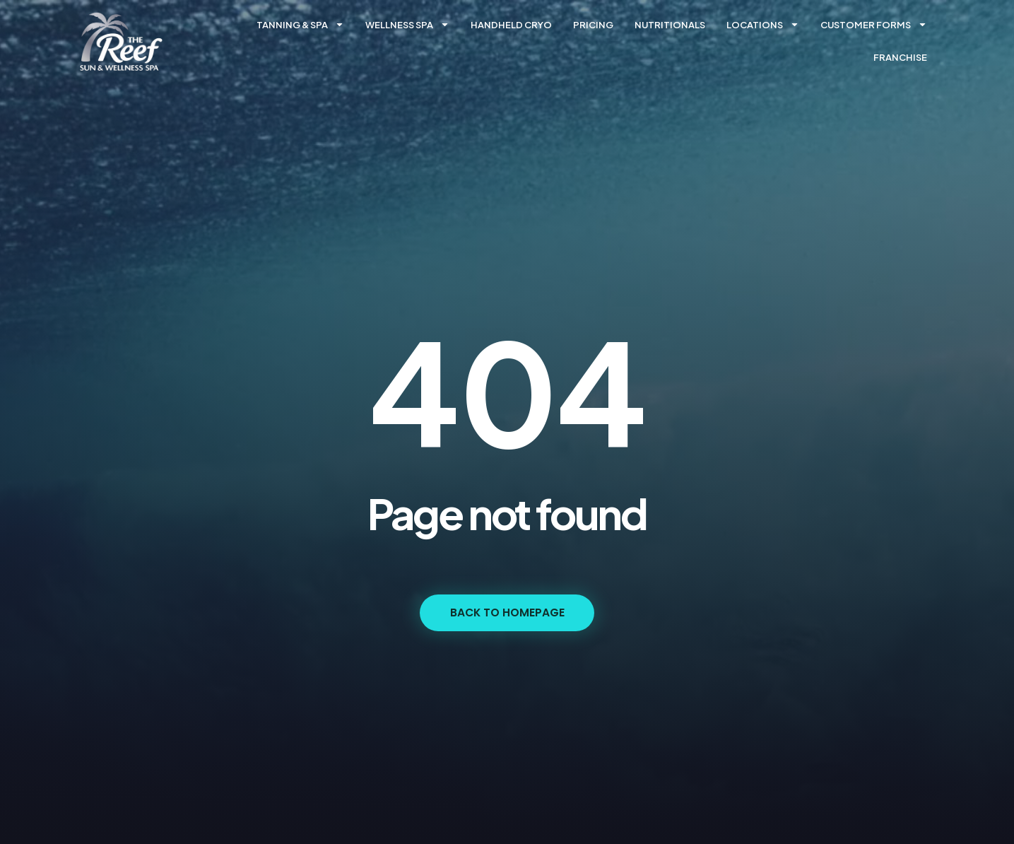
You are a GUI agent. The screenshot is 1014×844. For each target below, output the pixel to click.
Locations (762, 24)
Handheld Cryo (511, 24)
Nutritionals (670, 24)
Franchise (900, 57)
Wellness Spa (407, 24)
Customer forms (873, 24)
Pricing (593, 24)
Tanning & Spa (300, 24)
